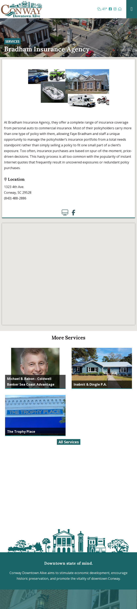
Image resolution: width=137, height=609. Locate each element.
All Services (68, 441)
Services (12, 41)
